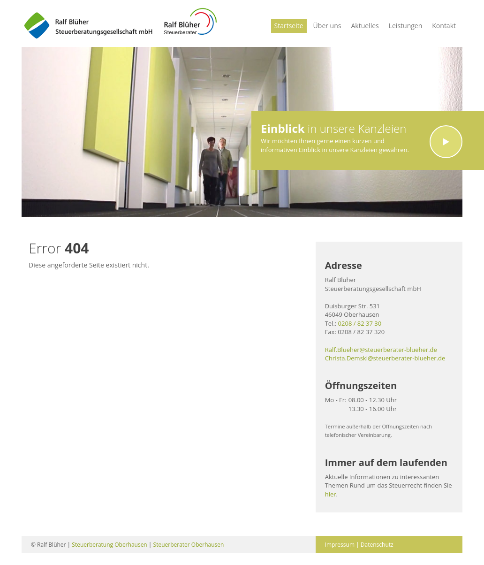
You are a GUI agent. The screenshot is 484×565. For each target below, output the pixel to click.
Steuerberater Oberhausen (188, 545)
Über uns (327, 25)
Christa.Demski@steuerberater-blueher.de (385, 358)
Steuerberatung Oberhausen (109, 545)
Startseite (288, 25)
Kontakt (444, 25)
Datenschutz (377, 545)
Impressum (340, 545)
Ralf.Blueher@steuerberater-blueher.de (381, 349)
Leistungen (406, 25)
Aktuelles (364, 25)
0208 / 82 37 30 (360, 323)
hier (330, 494)
